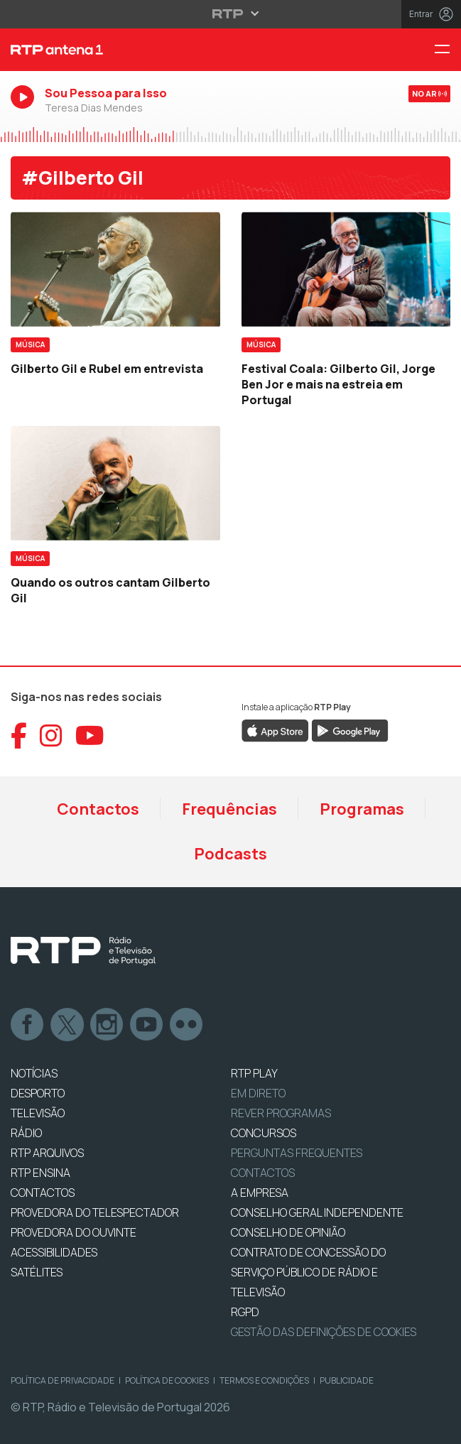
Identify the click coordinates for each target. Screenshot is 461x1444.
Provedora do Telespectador (95, 1212)
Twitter (67, 1025)
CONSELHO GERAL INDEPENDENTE (317, 1212)
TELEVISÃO (38, 1113)
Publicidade (347, 1380)
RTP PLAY (254, 1073)
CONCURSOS (263, 1133)
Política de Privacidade (62, 1380)
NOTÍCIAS (34, 1073)
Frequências (229, 809)
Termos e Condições (264, 1380)
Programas (362, 809)
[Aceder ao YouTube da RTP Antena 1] (89, 736)
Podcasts (230, 853)
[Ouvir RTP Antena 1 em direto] (230, 105)
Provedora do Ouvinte (73, 1232)
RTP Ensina (40, 1172)
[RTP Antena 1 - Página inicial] (154, 49)
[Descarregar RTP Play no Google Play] (350, 729)
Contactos (98, 809)
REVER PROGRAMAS (281, 1113)
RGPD (245, 1312)
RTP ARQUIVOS (47, 1153)
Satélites (37, 1272)
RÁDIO (26, 1133)
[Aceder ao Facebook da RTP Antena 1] (19, 736)
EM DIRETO (258, 1093)
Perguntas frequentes (296, 1153)
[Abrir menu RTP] (230, 13)
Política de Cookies (167, 1380)
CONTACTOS (43, 1192)
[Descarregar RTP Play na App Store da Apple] (275, 729)
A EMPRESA (259, 1192)
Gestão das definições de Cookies (323, 1332)
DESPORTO (38, 1093)
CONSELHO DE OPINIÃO (288, 1232)
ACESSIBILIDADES (54, 1252)
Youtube (147, 1025)
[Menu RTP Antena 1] (447, 50)
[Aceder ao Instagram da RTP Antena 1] (51, 736)
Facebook (28, 1025)
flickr (187, 1025)
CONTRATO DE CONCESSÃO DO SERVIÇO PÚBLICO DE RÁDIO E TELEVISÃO (308, 1272)
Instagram (107, 1025)
